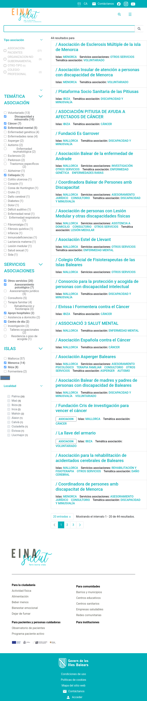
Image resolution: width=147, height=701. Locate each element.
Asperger (107, 370)
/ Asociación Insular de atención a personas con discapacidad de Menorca (97, 72)
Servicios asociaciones (23, 267)
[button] (22, 40)
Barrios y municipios (89, 592)
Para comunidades (88, 586)
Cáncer (106, 124)
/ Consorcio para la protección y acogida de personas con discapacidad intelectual (97, 284)
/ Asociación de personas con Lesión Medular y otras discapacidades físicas (93, 213)
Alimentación (20, 596)
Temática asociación (23, 99)
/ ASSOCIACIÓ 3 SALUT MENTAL (87, 323)
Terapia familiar (89, 367)
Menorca (70, 57)
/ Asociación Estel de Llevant (83, 239)
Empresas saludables (89, 609)
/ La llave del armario (76, 433)
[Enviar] (139, 28)
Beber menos (20, 602)
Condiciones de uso (73, 674)
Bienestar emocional (25, 608)
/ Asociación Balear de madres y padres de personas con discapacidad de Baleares (96, 383)
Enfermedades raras (87, 172)
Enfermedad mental (98, 250)
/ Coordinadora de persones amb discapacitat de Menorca (87, 487)
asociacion (66, 419)
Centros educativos (88, 598)
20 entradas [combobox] (63, 516)
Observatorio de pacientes (28, 628)
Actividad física (21, 590)
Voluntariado (94, 60)
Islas (23, 348)
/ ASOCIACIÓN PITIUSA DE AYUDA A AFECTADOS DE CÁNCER (90, 114)
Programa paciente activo (28, 633)
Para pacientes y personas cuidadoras (36, 622)
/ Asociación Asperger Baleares (86, 356)
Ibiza (66, 99)
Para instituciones (87, 622)
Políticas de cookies (73, 679)
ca (85, 3)
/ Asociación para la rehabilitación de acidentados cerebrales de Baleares (91, 458)
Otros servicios (122, 57)
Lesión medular (82, 230)
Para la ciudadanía (23, 585)
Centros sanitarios (87, 603)
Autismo (123, 370)
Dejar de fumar (21, 613)
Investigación (122, 166)
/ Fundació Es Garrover (77, 133)
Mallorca (70, 140)
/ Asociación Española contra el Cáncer (93, 340)
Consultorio (80, 198)
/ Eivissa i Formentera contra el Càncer (93, 306)
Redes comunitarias (88, 615)
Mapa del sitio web (73, 685)
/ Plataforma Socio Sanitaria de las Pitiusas (97, 91)
